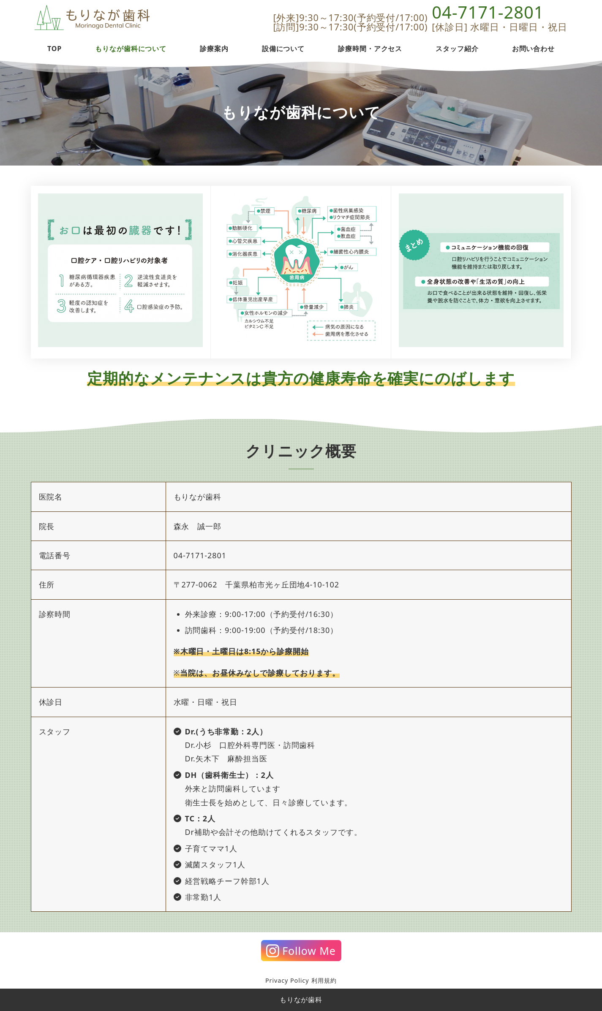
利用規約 (324, 980)
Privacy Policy (287, 980)
